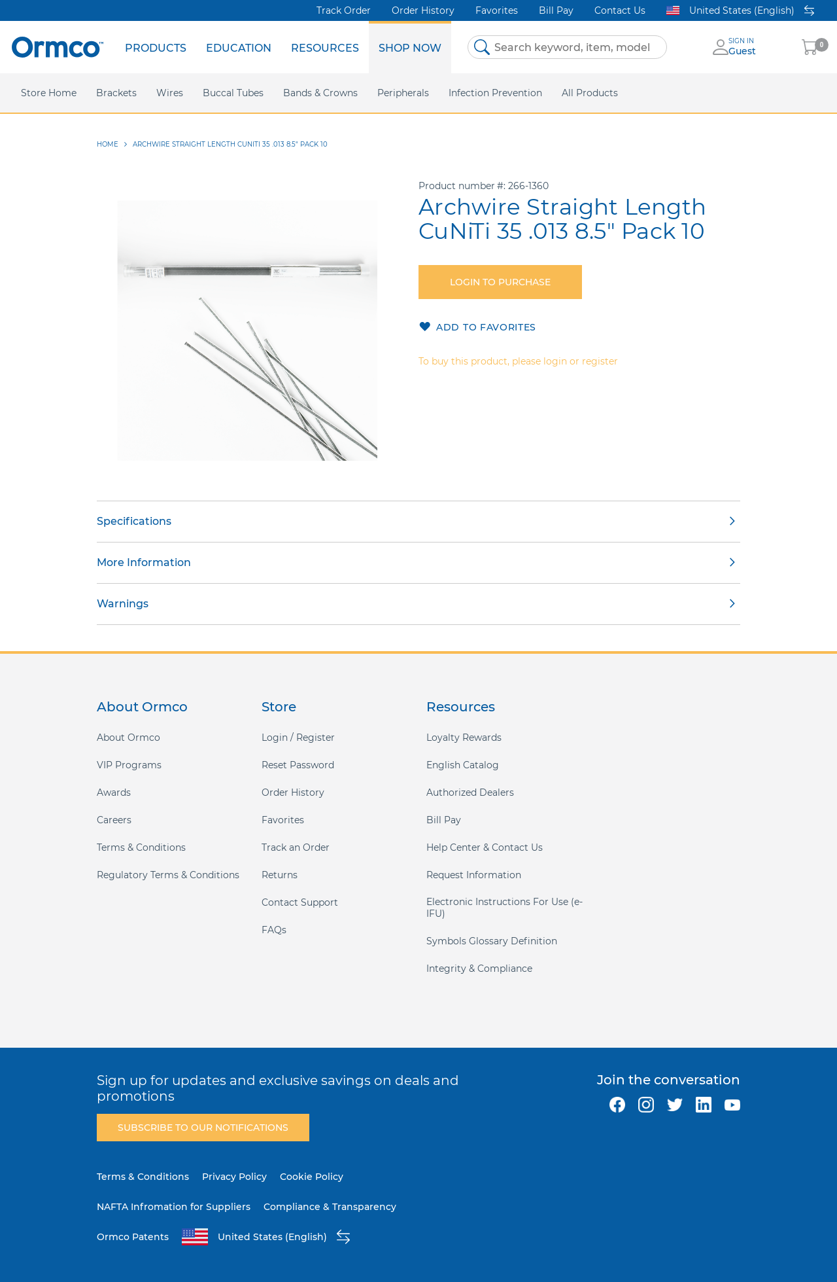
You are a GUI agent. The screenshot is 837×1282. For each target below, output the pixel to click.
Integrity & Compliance (479, 968)
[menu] (283, 47)
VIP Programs (129, 765)
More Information (144, 562)
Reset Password (298, 765)
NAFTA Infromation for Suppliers (173, 1207)
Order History (423, 10)
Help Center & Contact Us (484, 847)
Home (107, 144)
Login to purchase (500, 282)
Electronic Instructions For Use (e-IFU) (504, 907)
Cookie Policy (311, 1177)
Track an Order (296, 847)
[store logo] (57, 47)
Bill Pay (556, 10)
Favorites (496, 10)
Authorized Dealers (470, 792)
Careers (114, 820)
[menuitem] (155, 47)
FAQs (274, 930)
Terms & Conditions (141, 847)
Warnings (122, 603)
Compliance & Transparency (330, 1207)
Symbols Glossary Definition (491, 941)
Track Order (343, 10)
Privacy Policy (234, 1177)
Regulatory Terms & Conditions (168, 875)
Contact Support (300, 902)
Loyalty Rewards (464, 737)
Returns (280, 875)
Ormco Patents (133, 1237)
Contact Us (619, 10)
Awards (114, 792)
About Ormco (128, 737)
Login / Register (298, 737)
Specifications (134, 521)
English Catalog (462, 765)
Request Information (473, 875)
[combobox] (567, 47)
